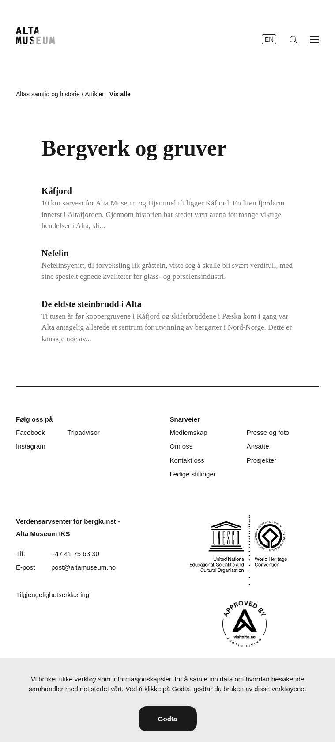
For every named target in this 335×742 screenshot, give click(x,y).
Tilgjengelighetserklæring (52, 594)
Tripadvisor (83, 432)
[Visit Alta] (244, 624)
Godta (167, 719)
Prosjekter (262, 460)
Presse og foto (268, 432)
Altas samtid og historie (48, 94)
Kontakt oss (186, 460)
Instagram (30, 446)
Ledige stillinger (192, 474)
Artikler (94, 94)
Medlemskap (188, 432)
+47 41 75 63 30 (75, 553)
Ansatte (258, 446)
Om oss (180, 446)
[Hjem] (35, 35)
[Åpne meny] (314, 39)
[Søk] (293, 39)
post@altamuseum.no (83, 567)
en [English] (269, 39)
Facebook (30, 432)
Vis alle (120, 94)
